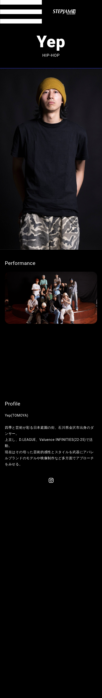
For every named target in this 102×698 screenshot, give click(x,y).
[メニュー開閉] (21, 12)
